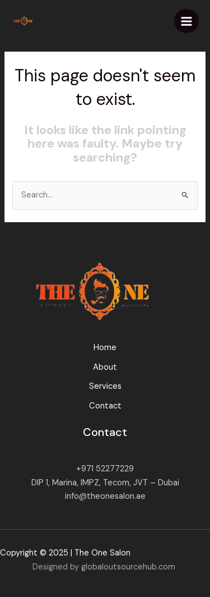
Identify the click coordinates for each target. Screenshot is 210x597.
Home (105, 347)
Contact (105, 406)
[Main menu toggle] (186, 21)
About (105, 367)
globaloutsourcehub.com (128, 567)
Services (105, 386)
